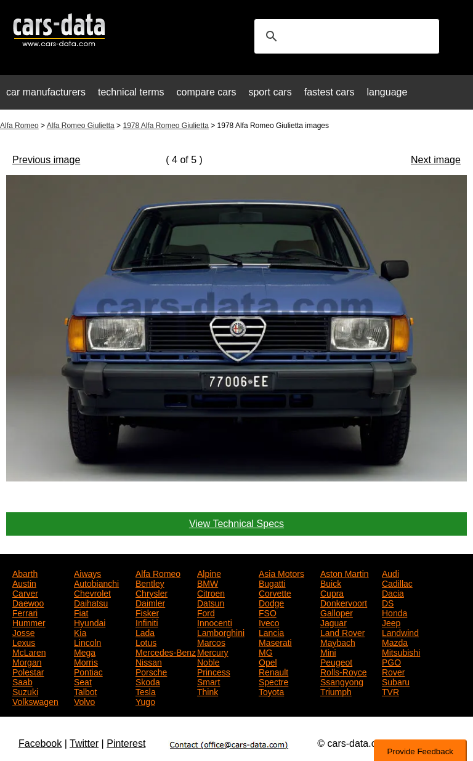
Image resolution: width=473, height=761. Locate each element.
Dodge (271, 602)
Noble (208, 661)
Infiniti (146, 622)
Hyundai (89, 622)
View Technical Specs (236, 523)
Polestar (28, 671)
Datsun (210, 602)
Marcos (211, 641)
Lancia (271, 631)
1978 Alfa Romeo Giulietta (165, 125)
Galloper (336, 612)
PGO (391, 661)
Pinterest (126, 743)
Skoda (147, 681)
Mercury (212, 651)
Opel (268, 661)
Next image (436, 160)
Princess (213, 671)
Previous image (46, 160)
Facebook (40, 743)
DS (388, 602)
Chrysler (151, 592)
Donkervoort (343, 602)
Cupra (332, 592)
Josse (23, 631)
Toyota (271, 691)
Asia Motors (281, 572)
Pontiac (88, 671)
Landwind (400, 631)
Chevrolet (92, 592)
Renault (273, 671)
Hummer (29, 622)
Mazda (395, 641)
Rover (393, 671)
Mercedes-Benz (165, 651)
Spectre (273, 681)
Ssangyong (341, 681)
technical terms (131, 92)
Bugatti (272, 582)
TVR (390, 691)
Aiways (87, 572)
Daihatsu (91, 602)
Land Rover (342, 631)
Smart (208, 681)
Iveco (269, 622)
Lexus (23, 641)
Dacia (393, 592)
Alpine (209, 572)
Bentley (149, 582)
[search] (345, 36)
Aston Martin (344, 572)
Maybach (337, 641)
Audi (390, 572)
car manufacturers (46, 92)
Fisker (147, 612)
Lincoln (87, 641)
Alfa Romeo (19, 125)
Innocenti (214, 622)
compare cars (206, 92)
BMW (207, 582)
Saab (22, 681)
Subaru (396, 681)
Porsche (151, 671)
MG (266, 651)
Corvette (275, 592)
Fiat (81, 612)
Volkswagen (35, 700)
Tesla (145, 691)
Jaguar (333, 622)
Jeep (391, 622)
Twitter (84, 743)
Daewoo (28, 602)
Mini (328, 651)
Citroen (211, 592)
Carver (25, 592)
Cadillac (397, 582)
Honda (394, 612)
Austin (24, 582)
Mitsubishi (401, 651)
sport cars (269, 92)
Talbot (85, 691)
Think (207, 691)
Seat (83, 681)
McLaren (29, 651)
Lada (145, 631)
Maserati (275, 641)
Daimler (150, 602)
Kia (80, 631)
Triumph (336, 691)
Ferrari (25, 612)
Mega (84, 651)
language (387, 92)
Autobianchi (96, 582)
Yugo (145, 700)
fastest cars (329, 92)
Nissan (148, 661)
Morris (86, 661)
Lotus (145, 641)
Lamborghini (221, 631)
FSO (268, 612)
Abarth (25, 572)
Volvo (84, 700)
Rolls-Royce (343, 671)
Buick (330, 582)
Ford (206, 612)
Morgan (26, 661)
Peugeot (336, 661)
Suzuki (25, 691)
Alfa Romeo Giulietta (81, 125)
